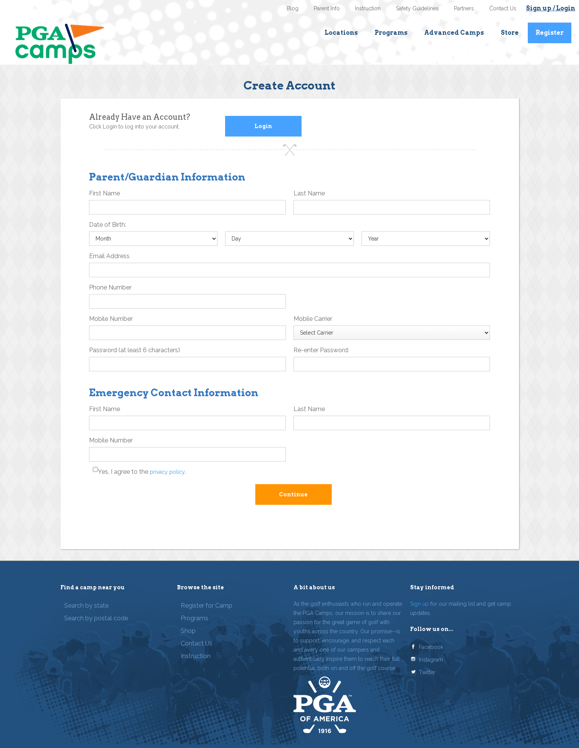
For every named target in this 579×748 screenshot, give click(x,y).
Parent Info (327, 8)
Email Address (109, 256)
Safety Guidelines (417, 8)
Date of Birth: (107, 224)
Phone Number (110, 287)
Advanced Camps (454, 32)
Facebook (431, 647)
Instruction (368, 8)
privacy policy (167, 472)
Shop (188, 630)
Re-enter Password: (321, 350)
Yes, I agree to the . (142, 471)
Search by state (86, 605)
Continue (293, 494)
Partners (464, 8)
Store (510, 32)
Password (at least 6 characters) (134, 350)
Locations (341, 32)
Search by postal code (96, 618)
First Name (104, 193)
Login (263, 126)
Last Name (309, 193)
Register (549, 32)
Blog (292, 8)
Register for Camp (206, 605)
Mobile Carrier (313, 318)
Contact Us (502, 8)
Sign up (419, 604)
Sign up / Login (550, 8)
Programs (391, 32)
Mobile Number (111, 318)
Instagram (431, 660)
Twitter (427, 672)
